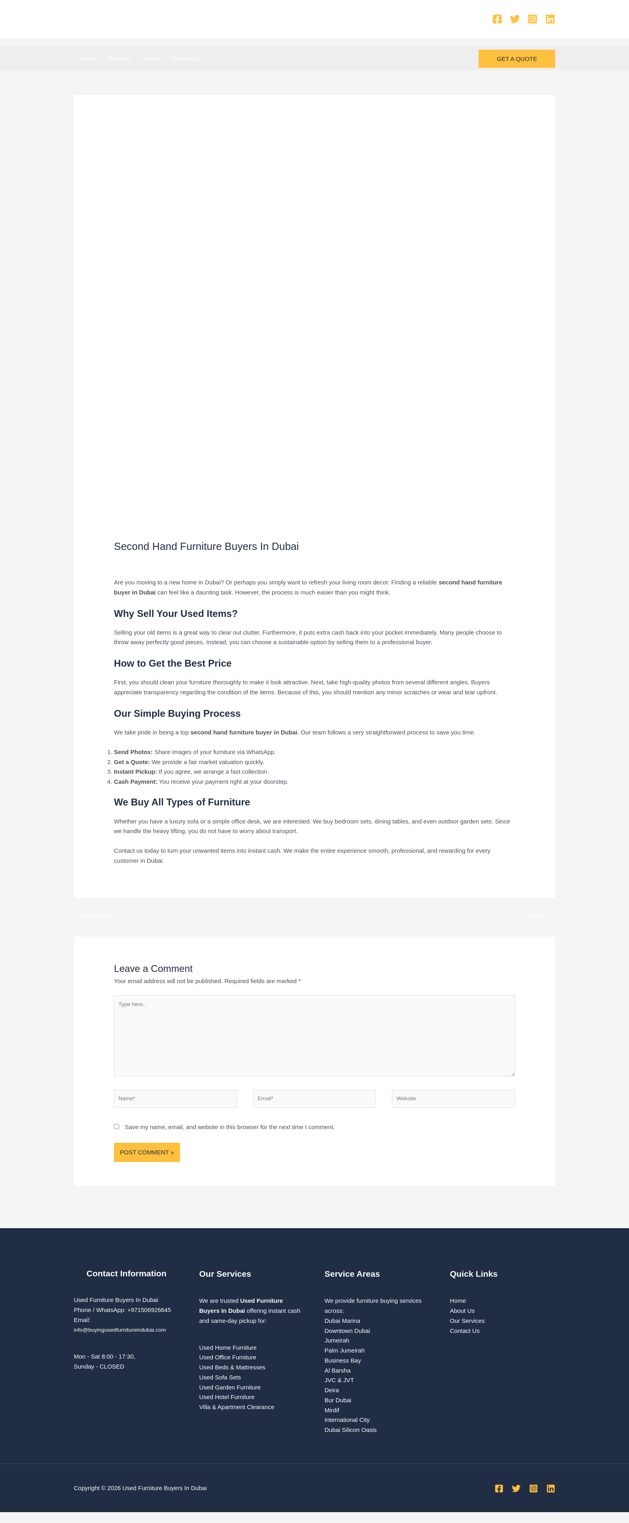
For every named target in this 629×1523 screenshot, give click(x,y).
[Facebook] (497, 19)
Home (88, 58)
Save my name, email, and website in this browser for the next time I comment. (230, 1137)
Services (119, 58)
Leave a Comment (138, 561)
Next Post (537, 917)
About (151, 58)
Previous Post (97, 917)
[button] (517, 59)
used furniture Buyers (196, 561)
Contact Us (186, 58)
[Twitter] (515, 19)
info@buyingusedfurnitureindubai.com (124, 1340)
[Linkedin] (550, 19)
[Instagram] (533, 19)
